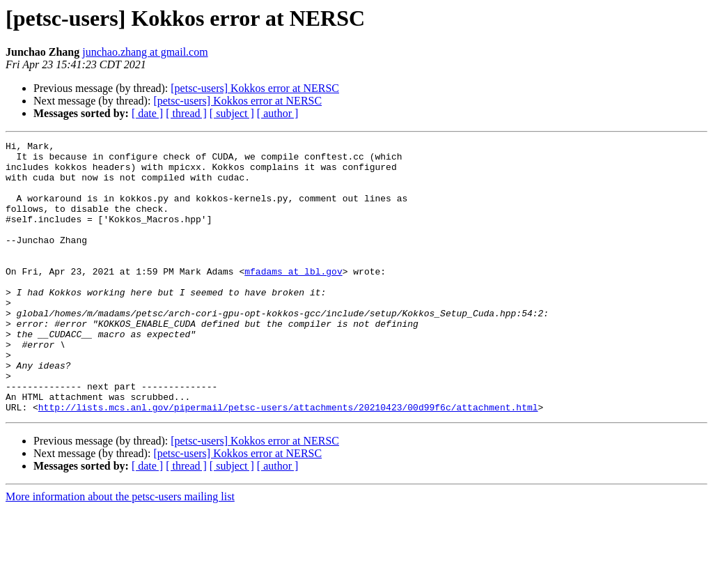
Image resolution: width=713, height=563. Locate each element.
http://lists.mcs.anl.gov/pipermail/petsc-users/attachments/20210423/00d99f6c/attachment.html (288, 461)
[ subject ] (232, 113)
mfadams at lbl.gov (293, 298)
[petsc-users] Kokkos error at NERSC (255, 88)
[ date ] (147, 113)
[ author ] (278, 113)
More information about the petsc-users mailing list (120, 551)
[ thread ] (186, 113)
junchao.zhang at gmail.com (144, 52)
